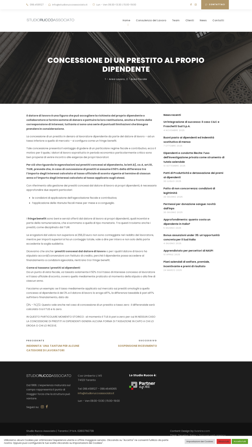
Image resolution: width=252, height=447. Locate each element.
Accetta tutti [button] (240, 441)
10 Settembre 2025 (174, 165)
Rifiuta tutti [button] (224, 441)
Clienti (189, 20)
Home (126, 20)
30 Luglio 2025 (172, 181)
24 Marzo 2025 (172, 270)
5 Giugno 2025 (172, 227)
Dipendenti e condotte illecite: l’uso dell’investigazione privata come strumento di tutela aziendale (193, 157)
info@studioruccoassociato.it (70, 4)
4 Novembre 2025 (174, 130)
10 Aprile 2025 (171, 254)
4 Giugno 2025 (172, 243)
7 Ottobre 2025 (172, 145)
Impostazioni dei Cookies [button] (200, 441)
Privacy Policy (35, 435)
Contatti (218, 20)
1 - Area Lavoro (115, 79)
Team (176, 20)
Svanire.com (202, 431)
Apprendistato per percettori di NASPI (188, 251)
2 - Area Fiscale (136, 79)
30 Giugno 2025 (173, 196)
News (203, 20)
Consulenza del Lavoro (151, 20)
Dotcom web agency (212, 435)
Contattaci (215, 4)
